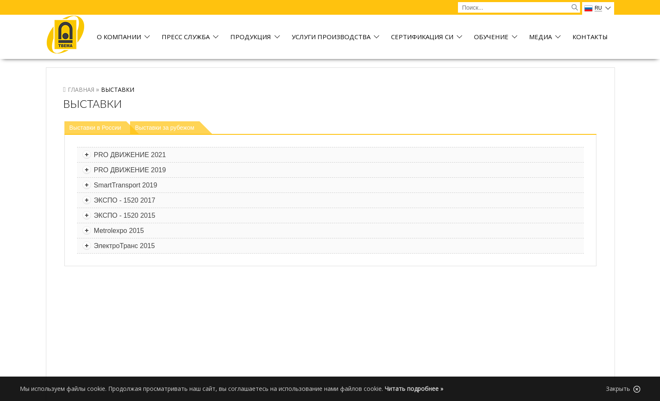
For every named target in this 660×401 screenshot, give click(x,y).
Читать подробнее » (414, 389)
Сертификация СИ (422, 37)
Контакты (590, 37)
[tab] (102, 127)
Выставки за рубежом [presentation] (164, 127)
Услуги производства (331, 37)
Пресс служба (186, 37)
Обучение (491, 37)
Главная (81, 90)
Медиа (540, 37)
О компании (119, 37)
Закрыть (623, 389)
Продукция (250, 37)
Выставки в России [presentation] (95, 127)
